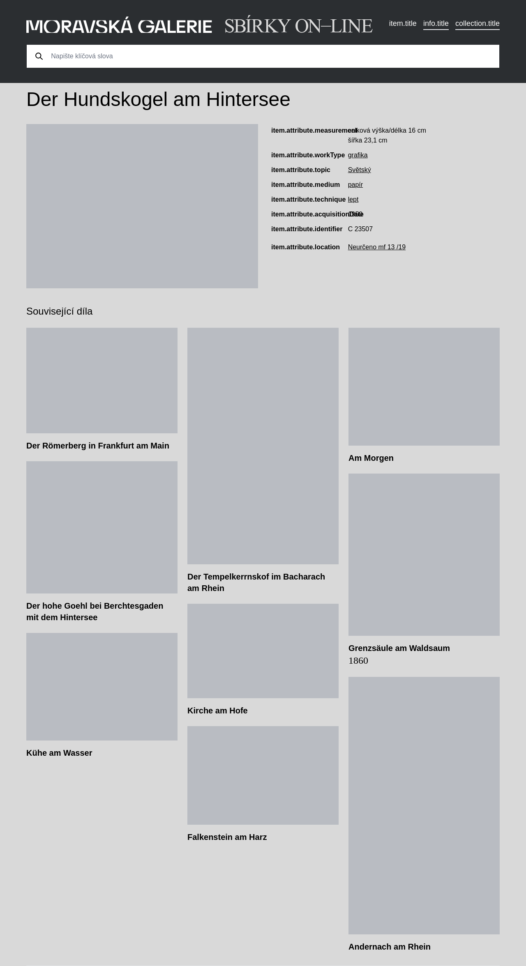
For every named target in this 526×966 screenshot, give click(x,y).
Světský (359, 169)
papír (355, 184)
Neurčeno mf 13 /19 (377, 247)
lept (353, 199)
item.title (403, 23)
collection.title (477, 23)
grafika (358, 155)
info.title (436, 23)
